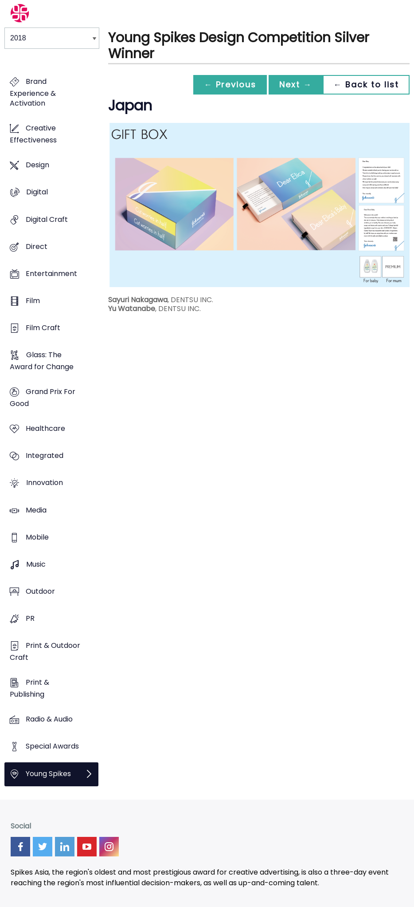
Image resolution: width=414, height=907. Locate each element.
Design (37, 165)
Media (36, 510)
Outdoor (40, 591)
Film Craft (43, 328)
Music (36, 564)
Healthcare (45, 429)
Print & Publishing (29, 689)
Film (33, 301)
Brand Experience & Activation (33, 92)
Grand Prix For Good (42, 398)
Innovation (44, 483)
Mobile (37, 537)
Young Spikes (48, 774)
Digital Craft (47, 219)
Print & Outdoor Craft (45, 652)
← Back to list (366, 84)
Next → (295, 84)
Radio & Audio (49, 719)
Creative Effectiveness (33, 134)
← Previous (230, 84)
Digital (37, 192)
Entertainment (51, 273)
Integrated (44, 456)
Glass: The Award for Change (42, 361)
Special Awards (52, 746)
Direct (36, 246)
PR (30, 618)
